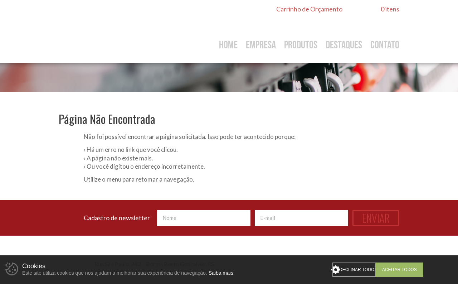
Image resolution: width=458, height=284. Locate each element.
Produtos (300, 45)
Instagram (394, 253)
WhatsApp (372, 253)
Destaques (344, 45)
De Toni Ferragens (123, 31)
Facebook (383, 253)
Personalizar (336, 270)
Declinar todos (372, 269)
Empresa (261, 45)
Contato (384, 45)
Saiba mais (221, 273)
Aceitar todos (426, 269)
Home (228, 45)
